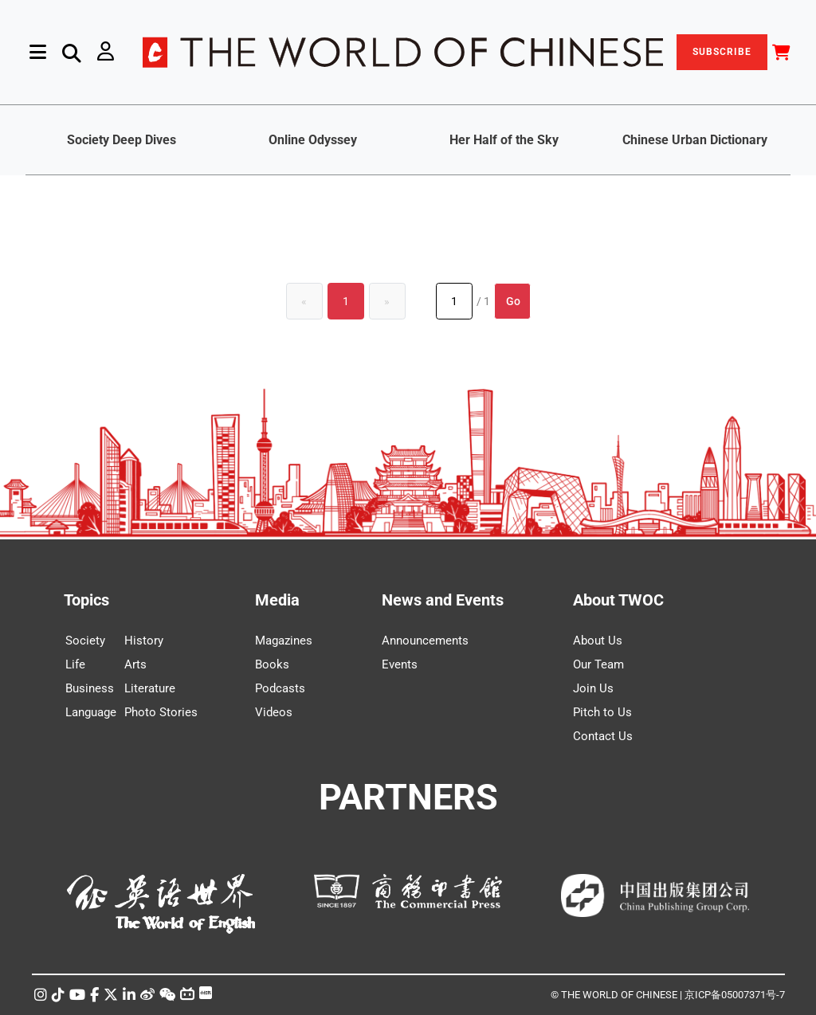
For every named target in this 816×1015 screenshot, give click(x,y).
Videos (273, 712)
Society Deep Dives (121, 139)
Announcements (425, 640)
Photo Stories (161, 712)
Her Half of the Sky (504, 139)
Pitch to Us (602, 712)
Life (75, 664)
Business (89, 688)
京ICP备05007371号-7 (735, 995)
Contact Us (603, 736)
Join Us (593, 688)
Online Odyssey (313, 139)
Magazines (283, 640)
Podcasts (280, 688)
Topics (86, 599)
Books (272, 664)
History (143, 640)
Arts (135, 664)
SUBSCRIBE (721, 51)
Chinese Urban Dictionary (694, 139)
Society (85, 640)
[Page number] (454, 301)
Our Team (598, 664)
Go (513, 301)
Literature (149, 688)
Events (400, 664)
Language (90, 712)
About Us (597, 640)
